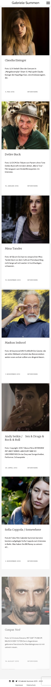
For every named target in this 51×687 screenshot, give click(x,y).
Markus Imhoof (15, 341)
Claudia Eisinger (15, 60)
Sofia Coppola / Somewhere (23, 541)
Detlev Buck (13, 154)
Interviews (32, 92)
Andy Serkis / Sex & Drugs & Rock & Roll (24, 438)
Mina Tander (13, 248)
